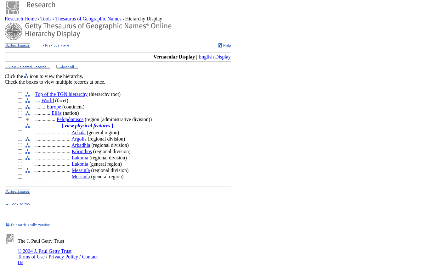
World (48, 100)
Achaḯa (78, 132)
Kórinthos (82, 151)
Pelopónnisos (70, 119)
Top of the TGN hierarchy (61, 94)
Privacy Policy (63, 256)
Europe (54, 106)
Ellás (57, 113)
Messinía (81, 170)
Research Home (21, 18)
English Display (214, 56)
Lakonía (80, 157)
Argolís (79, 138)
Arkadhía (80, 145)
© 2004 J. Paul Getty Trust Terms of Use (44, 253)
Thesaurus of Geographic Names (88, 18)
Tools (46, 18)
